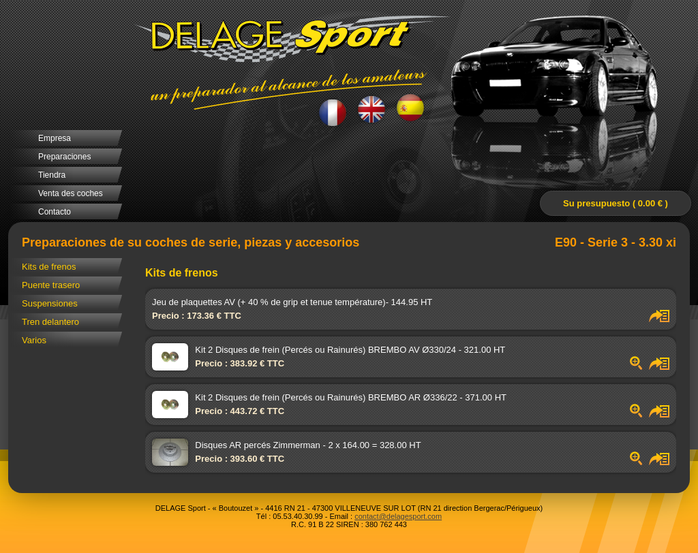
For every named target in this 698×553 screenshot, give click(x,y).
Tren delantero (50, 322)
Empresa (54, 138)
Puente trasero (51, 285)
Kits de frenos (49, 267)
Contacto (54, 212)
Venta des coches (70, 193)
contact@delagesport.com (398, 516)
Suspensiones (50, 303)
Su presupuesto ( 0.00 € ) (615, 203)
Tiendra (51, 175)
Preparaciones (64, 156)
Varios (34, 340)
